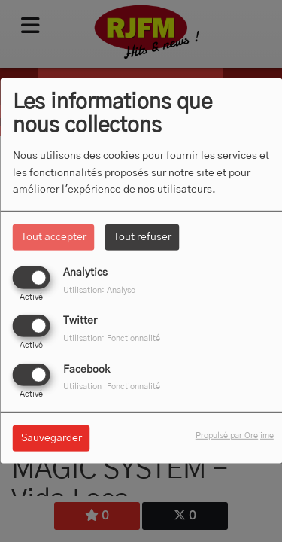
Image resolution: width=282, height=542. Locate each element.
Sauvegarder (51, 437)
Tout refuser (142, 237)
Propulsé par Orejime (235, 435)
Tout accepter (53, 237)
